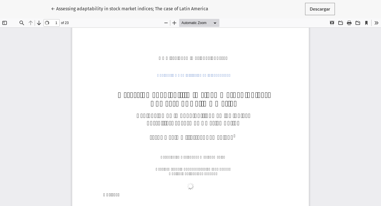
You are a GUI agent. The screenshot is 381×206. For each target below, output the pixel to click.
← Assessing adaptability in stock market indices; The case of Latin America (129, 8)
